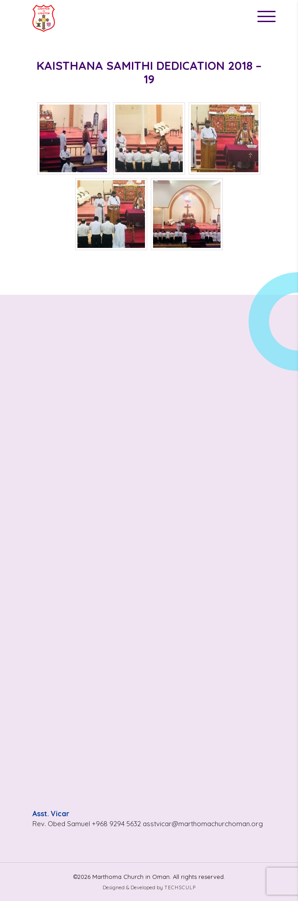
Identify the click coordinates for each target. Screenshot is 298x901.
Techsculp (180, 887)
